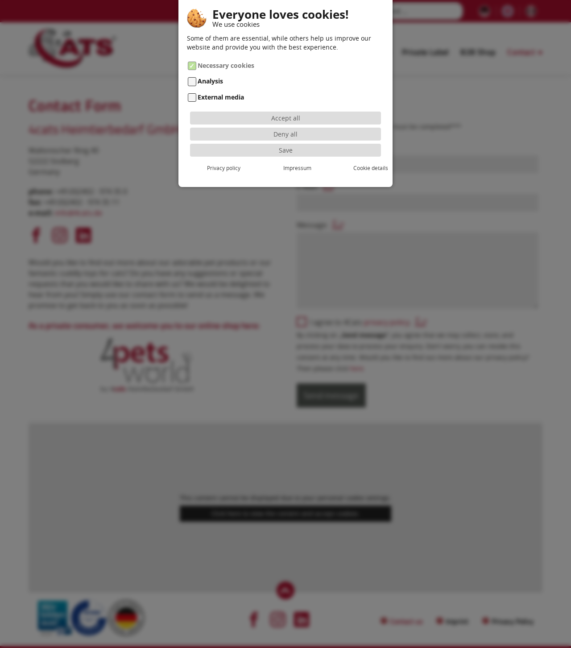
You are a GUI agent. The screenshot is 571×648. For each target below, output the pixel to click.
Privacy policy (219, 167)
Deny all (285, 134)
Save (286, 150)
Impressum (285, 167)
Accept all (285, 118)
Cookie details (351, 167)
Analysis (210, 81)
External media (221, 97)
